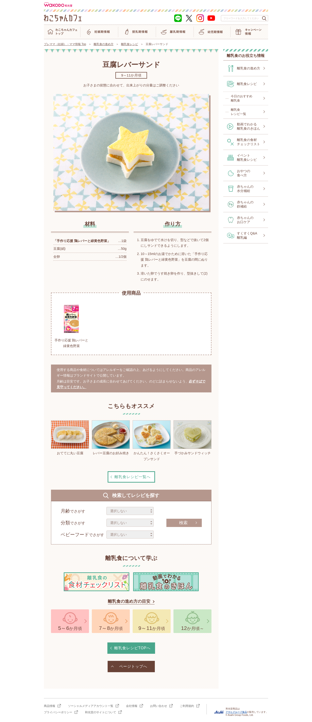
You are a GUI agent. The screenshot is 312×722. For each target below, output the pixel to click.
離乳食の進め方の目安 (129, 601)
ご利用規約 (187, 706)
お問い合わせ (158, 706)
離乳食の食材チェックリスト (248, 142)
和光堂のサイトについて (100, 712)
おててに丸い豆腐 (70, 437)
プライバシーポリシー (58, 712)
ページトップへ (133, 666)
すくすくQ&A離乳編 (247, 235)
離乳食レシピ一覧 (238, 112)
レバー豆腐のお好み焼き (111, 437)
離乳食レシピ (129, 44)
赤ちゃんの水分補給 (245, 189)
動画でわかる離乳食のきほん (248, 126)
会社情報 (131, 706)
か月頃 (70, 628)
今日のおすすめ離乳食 (241, 98)
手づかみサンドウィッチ (192, 437)
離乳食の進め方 (104, 44)
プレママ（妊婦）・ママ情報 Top (65, 44)
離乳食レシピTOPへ (132, 648)
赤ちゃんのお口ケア (245, 220)
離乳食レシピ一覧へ (132, 477)
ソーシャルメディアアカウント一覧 (90, 706)
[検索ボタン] (264, 18)
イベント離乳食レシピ (247, 157)
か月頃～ (192, 628)
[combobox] (244, 18)
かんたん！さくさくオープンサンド (152, 440)
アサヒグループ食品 (236, 712)
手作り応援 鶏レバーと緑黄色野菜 (71, 325)
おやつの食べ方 (243, 173)
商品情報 (49, 706)
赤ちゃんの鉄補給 (245, 204)
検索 (183, 522)
